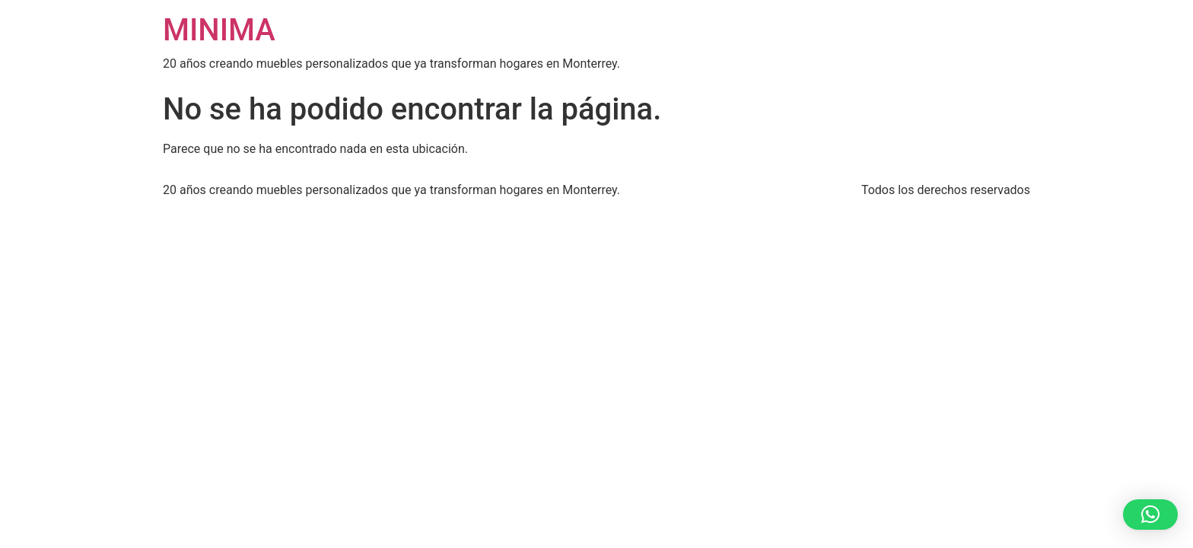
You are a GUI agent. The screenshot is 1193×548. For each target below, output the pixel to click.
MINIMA (219, 30)
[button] (1150, 514)
